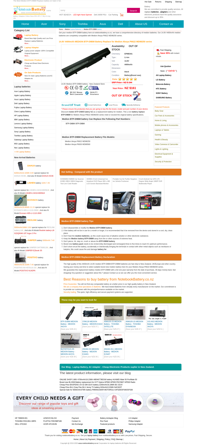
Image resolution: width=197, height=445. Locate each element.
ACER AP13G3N (50, 424)
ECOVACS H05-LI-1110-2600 (26, 210)
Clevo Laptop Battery (22, 112)
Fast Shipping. (166, 50)
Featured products (107, 424)
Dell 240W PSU (100, 15)
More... (27, 43)
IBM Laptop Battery (22, 120)
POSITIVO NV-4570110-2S (25, 268)
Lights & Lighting (161, 149)
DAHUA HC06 (19, 176)
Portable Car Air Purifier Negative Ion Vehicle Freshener (125, 180)
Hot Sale (148, 2)
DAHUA (31, 165)
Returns (158, 2)
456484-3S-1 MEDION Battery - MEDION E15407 (113, 351)
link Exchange (77, 424)
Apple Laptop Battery (22, 95)
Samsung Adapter (136, 424)
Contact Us (76, 421)
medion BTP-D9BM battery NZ (81, 112)
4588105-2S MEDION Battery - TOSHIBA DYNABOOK (134, 324)
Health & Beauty (161, 140)
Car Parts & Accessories (164, 116)
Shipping (168, 2)
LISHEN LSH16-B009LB (39, 190)
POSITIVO (32, 257)
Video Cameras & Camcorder (166, 144)
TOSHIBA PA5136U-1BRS (25, 421)
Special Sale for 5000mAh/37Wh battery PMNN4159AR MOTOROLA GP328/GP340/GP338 (96, 390)
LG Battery (160, 80)
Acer (44, 24)
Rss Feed (104, 421)
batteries (155, 12)
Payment (75, 418)
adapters (164, 12)
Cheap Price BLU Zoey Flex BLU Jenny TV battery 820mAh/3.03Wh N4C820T (91, 387)
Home (25, 24)
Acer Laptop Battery (22, 91)
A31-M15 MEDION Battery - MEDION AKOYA (154, 324)
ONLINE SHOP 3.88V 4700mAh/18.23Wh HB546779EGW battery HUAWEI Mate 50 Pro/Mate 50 (98, 379)
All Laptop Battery (163, 75)
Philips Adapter (135, 421)
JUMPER (31, 240)
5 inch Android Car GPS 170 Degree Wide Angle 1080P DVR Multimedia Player (150, 181)
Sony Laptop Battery (22, 132)
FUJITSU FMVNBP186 (52, 421)
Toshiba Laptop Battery (23, 136)
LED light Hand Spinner (82, 15)
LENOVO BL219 (49, 418)
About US (141, 24)
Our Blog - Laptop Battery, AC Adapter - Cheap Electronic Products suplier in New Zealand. (107, 367)
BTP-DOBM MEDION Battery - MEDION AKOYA (69, 324)
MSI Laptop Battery (22, 144)
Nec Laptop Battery (22, 148)
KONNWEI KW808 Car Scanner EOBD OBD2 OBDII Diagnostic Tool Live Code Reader (72, 181)
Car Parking (113, 15)
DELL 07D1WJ (21, 424)
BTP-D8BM (70, 124)
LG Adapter (133, 418)
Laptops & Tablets (162, 130)
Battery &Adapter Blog (109, 418)
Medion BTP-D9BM (90, 29)
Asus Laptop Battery (22, 99)
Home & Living (161, 120)
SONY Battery (162, 93)
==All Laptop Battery (22, 152)
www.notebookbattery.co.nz (88, 443)
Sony (62, 24)
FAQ (113, 439)
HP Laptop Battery (21, 116)
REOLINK (32, 220)
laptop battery (92, 435)
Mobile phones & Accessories (166, 125)
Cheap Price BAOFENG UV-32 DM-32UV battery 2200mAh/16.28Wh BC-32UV (91, 385)
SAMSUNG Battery (164, 98)
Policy (107, 439)
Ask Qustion (165, 66)
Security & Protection (163, 162)
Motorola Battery (163, 84)
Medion (67, 29)
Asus (103, 24)
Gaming (158, 135)
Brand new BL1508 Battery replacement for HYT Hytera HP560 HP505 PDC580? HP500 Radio (97, 382)
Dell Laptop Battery (21, 103)
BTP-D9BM (80, 124)
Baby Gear (159, 111)
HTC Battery (161, 89)
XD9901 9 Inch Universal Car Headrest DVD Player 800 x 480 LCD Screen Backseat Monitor (98, 181)
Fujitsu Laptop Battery (23, 107)
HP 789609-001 (21, 418)
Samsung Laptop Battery (24, 128)
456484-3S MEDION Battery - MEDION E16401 (90, 351)
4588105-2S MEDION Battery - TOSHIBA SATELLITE (113, 324)
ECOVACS (32, 200)
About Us (83, 439)
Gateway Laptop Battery (23, 140)
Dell (120, 24)
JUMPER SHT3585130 (38, 248)
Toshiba (83, 24)
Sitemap (178, 2)
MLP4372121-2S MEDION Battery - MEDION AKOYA (68, 351)
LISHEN (31, 183)
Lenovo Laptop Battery (23, 124)
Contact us (166, 24)
